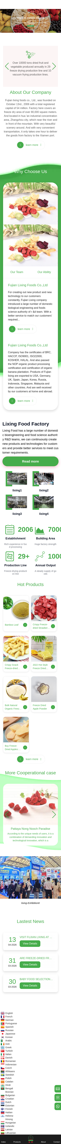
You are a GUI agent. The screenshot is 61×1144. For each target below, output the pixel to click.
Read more (30, 461)
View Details (30, 943)
